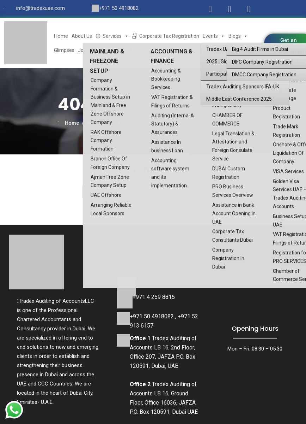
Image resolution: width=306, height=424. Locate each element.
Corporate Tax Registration (169, 36)
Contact (123, 50)
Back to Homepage (153, 210)
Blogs (238, 36)
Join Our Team (94, 50)
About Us (82, 36)
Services (116, 36)
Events (214, 36)
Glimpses (64, 50)
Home (61, 36)
